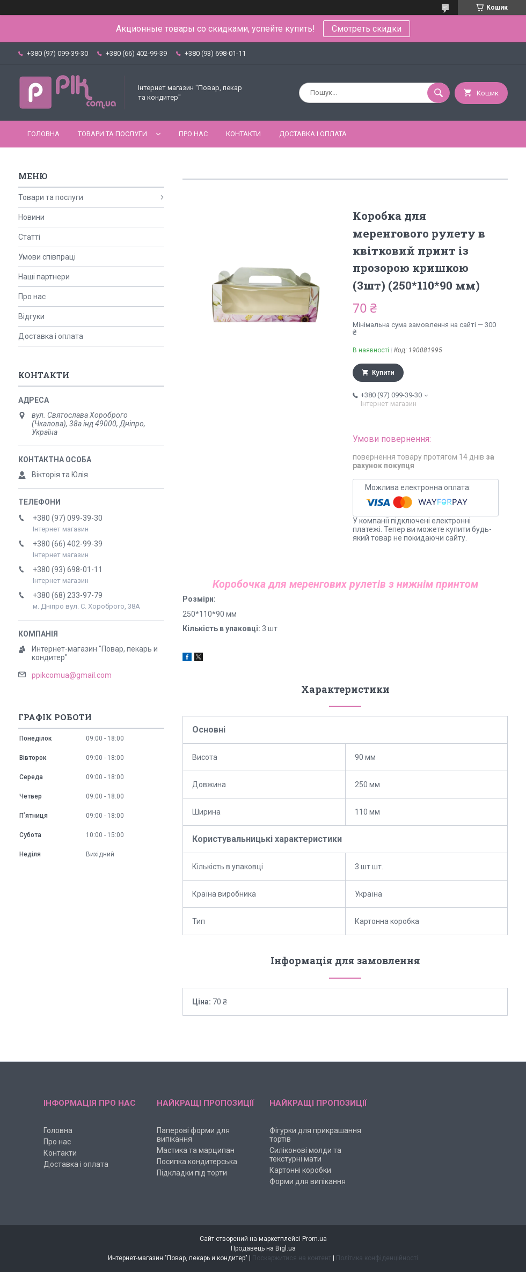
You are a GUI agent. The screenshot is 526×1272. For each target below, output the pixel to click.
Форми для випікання (307, 1181)
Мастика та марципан (196, 1150)
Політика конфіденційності (377, 1258)
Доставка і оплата (313, 134)
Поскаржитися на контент (291, 1258)
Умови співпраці (47, 257)
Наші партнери (44, 276)
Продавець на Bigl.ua (263, 1248)
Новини (31, 217)
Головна (43, 134)
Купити (383, 372)
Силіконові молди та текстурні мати (305, 1154)
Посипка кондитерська (197, 1161)
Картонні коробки (300, 1170)
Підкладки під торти (192, 1173)
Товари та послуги (112, 134)
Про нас (193, 134)
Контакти (243, 134)
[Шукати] (438, 93)
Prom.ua (314, 1239)
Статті (29, 237)
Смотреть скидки (366, 29)
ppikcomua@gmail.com (72, 675)
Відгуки (31, 316)
